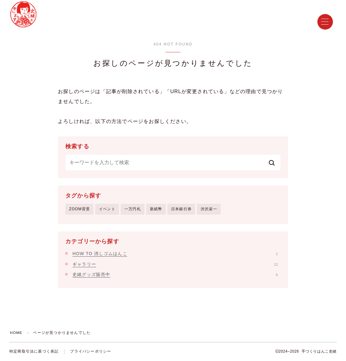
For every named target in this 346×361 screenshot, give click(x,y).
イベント (107, 209)
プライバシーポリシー (90, 351)
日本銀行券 (181, 209)
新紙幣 (156, 209)
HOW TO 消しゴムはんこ (175, 253)
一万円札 (132, 209)
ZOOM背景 (79, 209)
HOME (16, 333)
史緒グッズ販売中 (175, 274)
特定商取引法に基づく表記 (33, 351)
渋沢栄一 (209, 209)
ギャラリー (175, 264)
